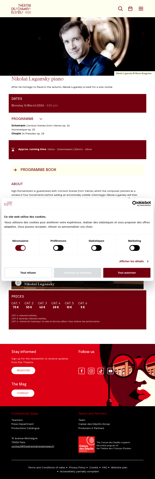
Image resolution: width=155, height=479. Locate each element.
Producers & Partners (91, 428)
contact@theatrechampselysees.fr (32, 446)
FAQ (104, 467)
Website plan (119, 467)
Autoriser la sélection (77, 272)
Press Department (22, 424)
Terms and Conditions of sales (46, 467)
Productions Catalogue (25, 428)
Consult (23, 393)
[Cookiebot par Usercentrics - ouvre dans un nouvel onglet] (135, 203)
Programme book (34, 170)
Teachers (17, 420)
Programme (22, 119)
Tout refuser (28, 272)
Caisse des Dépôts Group (94, 424)
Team (81, 420)
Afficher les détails (131, 261)
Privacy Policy (77, 467)
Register (23, 370)
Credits (93, 467)
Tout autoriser (127, 272)
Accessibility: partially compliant (79, 471)
